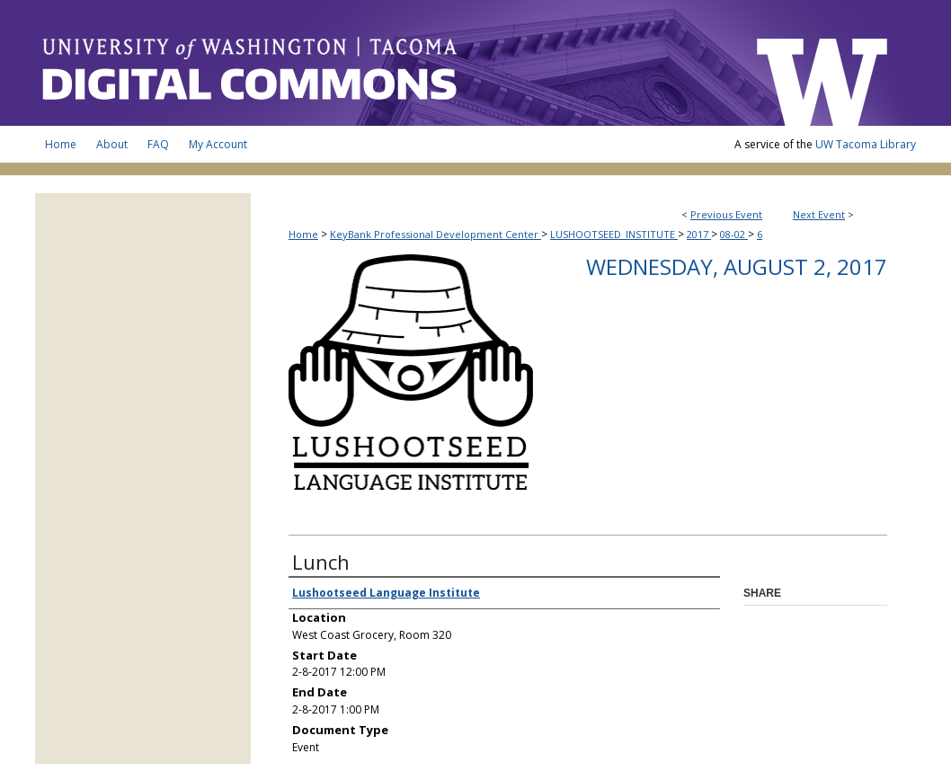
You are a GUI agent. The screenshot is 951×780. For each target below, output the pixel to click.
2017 (699, 234)
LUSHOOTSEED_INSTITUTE (614, 234)
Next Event (819, 214)
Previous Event (726, 214)
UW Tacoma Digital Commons (385, 63)
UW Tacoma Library (865, 144)
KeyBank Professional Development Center (435, 234)
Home (303, 234)
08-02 (734, 234)
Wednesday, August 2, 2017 (736, 266)
